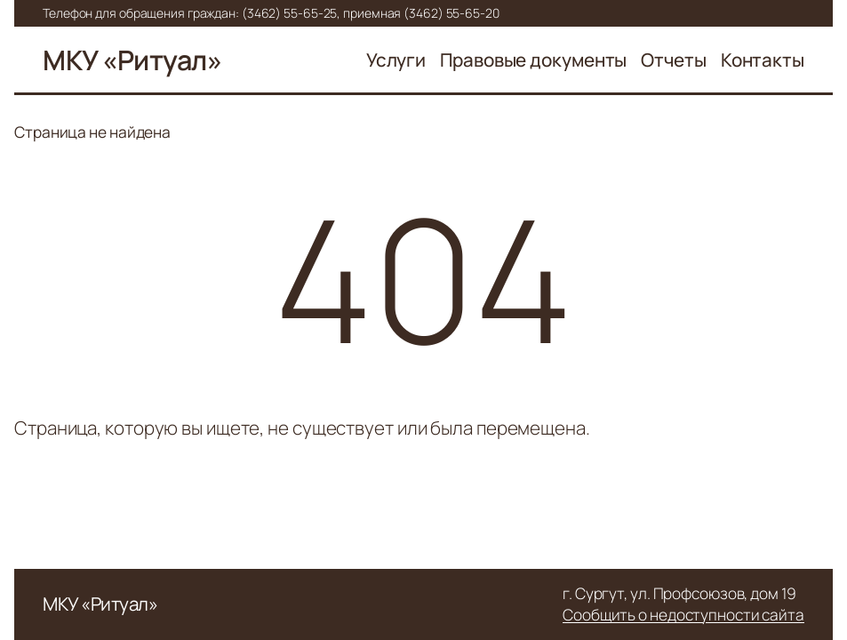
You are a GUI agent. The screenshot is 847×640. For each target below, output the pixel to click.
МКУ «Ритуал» (132, 59)
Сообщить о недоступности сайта (683, 614)
